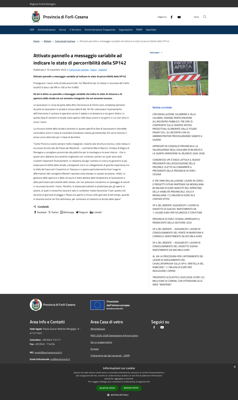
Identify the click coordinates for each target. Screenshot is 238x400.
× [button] (234, 367)
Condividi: (41, 207)
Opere (93, 69)
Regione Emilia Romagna (42, 4)
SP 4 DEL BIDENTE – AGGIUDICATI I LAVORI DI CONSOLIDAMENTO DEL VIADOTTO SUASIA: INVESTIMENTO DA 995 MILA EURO (176, 246)
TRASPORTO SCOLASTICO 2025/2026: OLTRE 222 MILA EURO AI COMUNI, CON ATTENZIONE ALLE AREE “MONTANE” (179, 280)
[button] (119, 394)
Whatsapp (67, 212)
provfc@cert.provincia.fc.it (48, 352)
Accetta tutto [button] (107, 388)
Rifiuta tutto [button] (131, 388)
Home (36, 41)
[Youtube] (178, 17)
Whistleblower (97, 329)
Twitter (53, 212)
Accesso (94, 349)
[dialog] (119, 382)
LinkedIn (95, 212)
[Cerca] (204, 16)
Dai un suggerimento (101, 342)
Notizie (47, 41)
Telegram (81, 212)
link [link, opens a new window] (148, 381)
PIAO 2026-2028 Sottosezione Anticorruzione (114, 335)
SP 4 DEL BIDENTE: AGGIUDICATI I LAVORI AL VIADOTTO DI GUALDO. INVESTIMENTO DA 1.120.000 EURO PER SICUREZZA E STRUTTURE (177, 208)
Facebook (39, 212)
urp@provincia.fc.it (60, 359)
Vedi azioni (156, 52)
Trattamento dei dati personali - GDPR (110, 355)
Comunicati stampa (65, 41)
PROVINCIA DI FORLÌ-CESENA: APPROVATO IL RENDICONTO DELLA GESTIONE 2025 (176, 220)
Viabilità (103, 69)
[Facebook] (170, 17)
